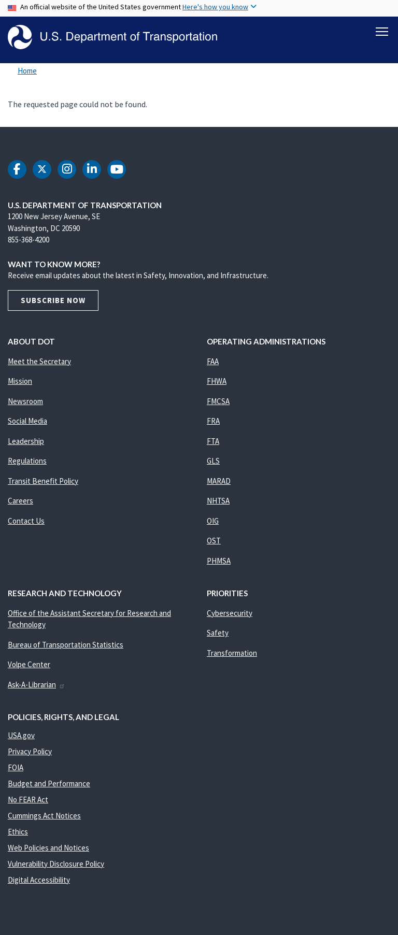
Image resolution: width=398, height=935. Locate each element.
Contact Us (26, 522)
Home (27, 72)
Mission (20, 382)
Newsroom (25, 403)
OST (214, 542)
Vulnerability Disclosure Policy (56, 865)
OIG (213, 522)
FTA (213, 443)
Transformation (232, 654)
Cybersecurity (229, 615)
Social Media (27, 422)
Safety (218, 634)
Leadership (26, 443)
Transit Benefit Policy (43, 482)
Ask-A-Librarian (36, 686)
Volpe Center (29, 666)
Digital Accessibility (39, 881)
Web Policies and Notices (48, 849)
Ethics (18, 833)
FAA (213, 363)
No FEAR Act (28, 801)
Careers (20, 502)
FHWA (216, 382)
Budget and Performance (49, 785)
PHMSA (219, 562)
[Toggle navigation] (382, 31)
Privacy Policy (30, 753)
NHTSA (218, 502)
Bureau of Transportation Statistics (65, 646)
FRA (213, 422)
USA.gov (21, 737)
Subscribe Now (53, 302)
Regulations (27, 462)
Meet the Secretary (39, 363)
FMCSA (218, 403)
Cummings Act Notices (44, 817)
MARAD (219, 482)
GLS (213, 462)
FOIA (15, 769)
